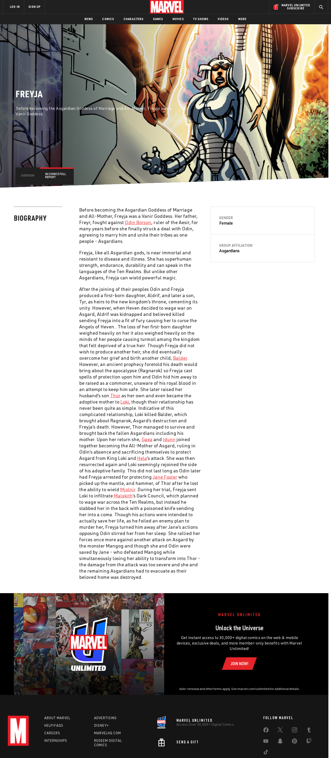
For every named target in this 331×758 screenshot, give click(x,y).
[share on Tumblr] (308, 730)
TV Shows (201, 19)
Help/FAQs (53, 725)
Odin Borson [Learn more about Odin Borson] (138, 222)
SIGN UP (34, 7)
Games (158, 19)
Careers (52, 733)
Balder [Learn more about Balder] (180, 358)
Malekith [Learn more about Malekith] (123, 495)
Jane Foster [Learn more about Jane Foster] (165, 477)
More (242, 19)
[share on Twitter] (280, 730)
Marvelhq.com (107, 733)
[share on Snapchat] (280, 742)
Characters (134, 19)
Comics (108, 19)
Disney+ (101, 725)
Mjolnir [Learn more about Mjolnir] (127, 489)
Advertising (105, 718)
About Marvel (57, 718)
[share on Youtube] (265, 742)
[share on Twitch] (308, 742)
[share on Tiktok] (265, 753)
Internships (55, 740)
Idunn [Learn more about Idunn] (169, 439)
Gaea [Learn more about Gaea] (147, 439)
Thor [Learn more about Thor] (115, 395)
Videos (223, 19)
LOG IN (15, 7)
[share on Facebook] (266, 731)
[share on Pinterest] (294, 742)
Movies (178, 19)
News (88, 19)
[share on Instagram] (294, 730)
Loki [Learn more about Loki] (124, 402)
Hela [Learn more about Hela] (142, 458)
